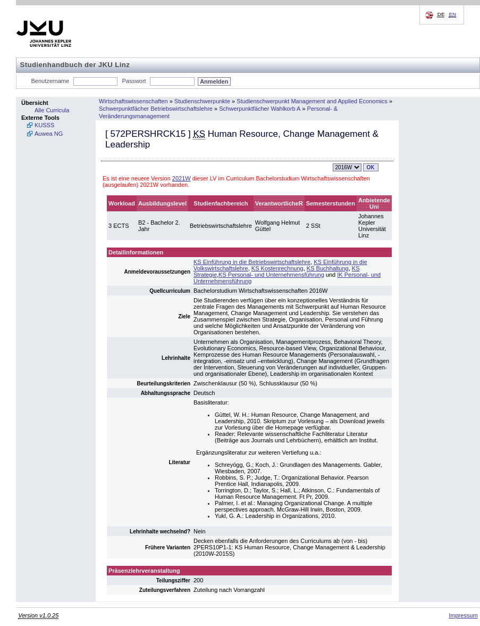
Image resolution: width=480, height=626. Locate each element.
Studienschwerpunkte (202, 101)
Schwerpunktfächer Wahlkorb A (259, 108)
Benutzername (50, 81)
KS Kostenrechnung (277, 268)
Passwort (134, 81)
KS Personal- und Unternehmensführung (271, 274)
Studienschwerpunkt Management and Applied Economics (312, 101)
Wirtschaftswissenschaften (133, 101)
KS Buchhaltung (328, 268)
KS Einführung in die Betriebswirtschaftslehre (251, 262)
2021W (181, 178)
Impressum (463, 615)
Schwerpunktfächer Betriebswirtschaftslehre (156, 108)
